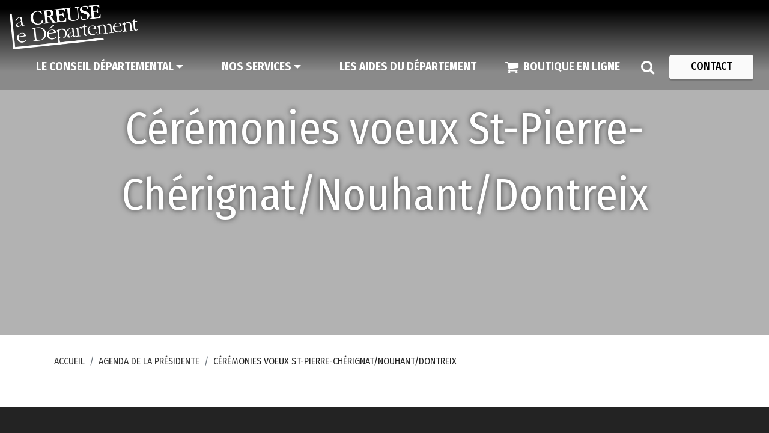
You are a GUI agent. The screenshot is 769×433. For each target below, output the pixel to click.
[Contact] (711, 67)
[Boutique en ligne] (563, 66)
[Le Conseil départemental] (109, 67)
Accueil (69, 361)
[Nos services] (261, 67)
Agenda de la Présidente (149, 361)
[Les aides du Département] (408, 67)
